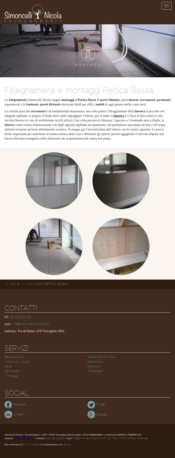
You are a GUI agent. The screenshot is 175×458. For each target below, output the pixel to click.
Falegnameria (14, 357)
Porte (8, 366)
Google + (98, 414)
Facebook (16, 404)
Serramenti (95, 361)
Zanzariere (12, 371)
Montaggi (11, 376)
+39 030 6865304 (24, 438)
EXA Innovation (31, 444)
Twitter (96, 404)
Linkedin (15, 414)
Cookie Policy (129, 438)
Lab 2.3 (67, 444)
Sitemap (143, 438)
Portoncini (94, 366)
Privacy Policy (111, 438)
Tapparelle (95, 371)
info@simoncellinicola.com (30, 324)
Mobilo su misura (17, 361)
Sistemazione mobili (102, 357)
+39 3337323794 (20, 317)
